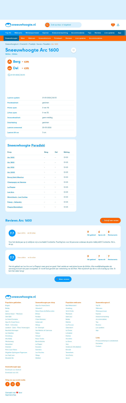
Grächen (8, 347)
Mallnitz (68, 322)
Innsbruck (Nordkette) (73, 347)
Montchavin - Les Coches (17, 197)
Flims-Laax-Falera (11, 350)
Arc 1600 (54, 44)
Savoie (39, 44)
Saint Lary (69, 316)
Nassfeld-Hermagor (11, 330)
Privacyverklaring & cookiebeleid (107, 341)
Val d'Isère (69, 355)
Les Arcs (10, 192)
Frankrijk (32, 44)
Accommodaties (77, 33)
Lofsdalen (69, 333)
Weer (23, 38)
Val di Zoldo (70, 311)
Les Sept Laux (9, 355)
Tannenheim (69, 352)
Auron (68, 358)
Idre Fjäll (8, 316)
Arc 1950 (10, 167)
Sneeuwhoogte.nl (11, 44)
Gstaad (37, 336)
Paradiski (46, 44)
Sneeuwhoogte (11, 38)
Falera (37, 333)
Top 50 (8, 33)
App (119, 33)
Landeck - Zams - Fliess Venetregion (17, 327)
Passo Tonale (39, 339)
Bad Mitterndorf (71, 305)
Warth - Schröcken (11, 325)
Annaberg (69, 308)
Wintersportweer (32, 33)
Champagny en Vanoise (16, 182)
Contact (98, 346)
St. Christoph (39, 327)
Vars (67, 344)
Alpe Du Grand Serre (12, 322)
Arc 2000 (11, 172)
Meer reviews (63, 279)
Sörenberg (8, 336)
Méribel (38, 358)
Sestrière (38, 350)
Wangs (37, 355)
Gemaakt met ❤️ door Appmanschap (13, 394)
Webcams (18, 33)
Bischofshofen (40, 341)
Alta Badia (8, 339)
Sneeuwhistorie (45, 38)
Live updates (109, 33)
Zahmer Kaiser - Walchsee (14, 314)
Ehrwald (68, 350)
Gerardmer (9, 344)
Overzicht (23, 44)
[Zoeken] (66, 25)
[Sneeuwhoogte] (23, 25)
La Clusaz (69, 330)
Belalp (7, 308)
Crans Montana (40, 319)
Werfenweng (9, 341)
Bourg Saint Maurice (15, 177)
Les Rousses (70, 325)
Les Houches (39, 352)
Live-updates (80, 38)
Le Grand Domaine (11, 319)
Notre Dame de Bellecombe (44, 311)
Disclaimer (99, 343)
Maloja (37, 325)
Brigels (7, 305)
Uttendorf (38, 308)
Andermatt (39, 322)
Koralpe (38, 316)
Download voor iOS (11, 372)
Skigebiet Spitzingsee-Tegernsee (16, 352)
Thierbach (69, 314)
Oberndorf (69, 327)
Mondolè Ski (9, 358)
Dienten (68, 336)
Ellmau (37, 314)
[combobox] (66, 25)
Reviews (98, 33)
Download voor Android (13, 370)
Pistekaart (58, 38)
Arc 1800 (10, 162)
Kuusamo (38, 347)
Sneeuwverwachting (60, 33)
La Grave (69, 341)
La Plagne (11, 187)
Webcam (31, 38)
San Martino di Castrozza (43, 330)
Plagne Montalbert (15, 207)
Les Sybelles (9, 333)
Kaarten (46, 33)
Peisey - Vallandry (14, 202)
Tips (89, 33)
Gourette (69, 339)
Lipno (7, 311)
